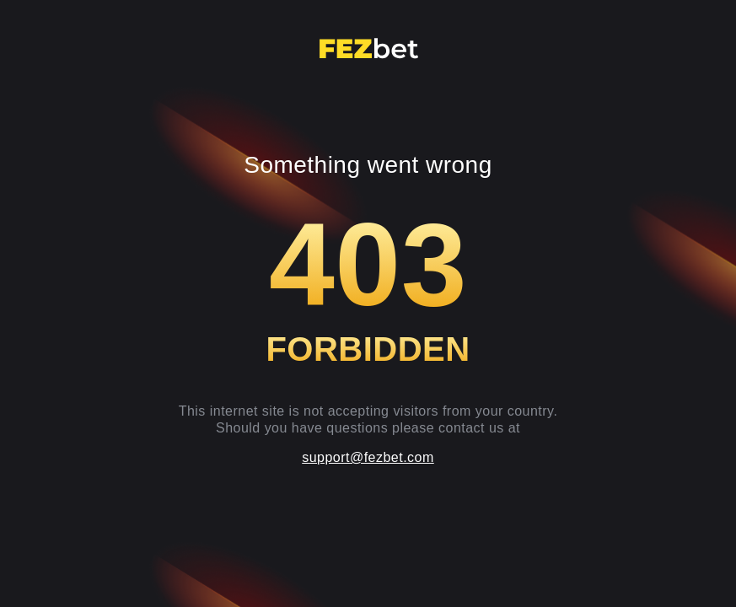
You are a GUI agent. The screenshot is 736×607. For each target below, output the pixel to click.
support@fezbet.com (368, 457)
